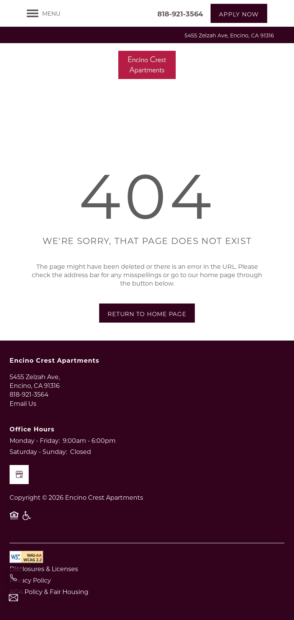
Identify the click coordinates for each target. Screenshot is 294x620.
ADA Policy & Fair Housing (49, 592)
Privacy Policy (30, 580)
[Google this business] (19, 474)
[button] (239, 13)
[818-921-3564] (13, 577)
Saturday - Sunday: (38, 451)
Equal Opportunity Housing (14, 519)
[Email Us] (13, 597)
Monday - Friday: (35, 440)
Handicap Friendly (27, 519)
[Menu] (43, 13)
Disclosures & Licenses (44, 569)
